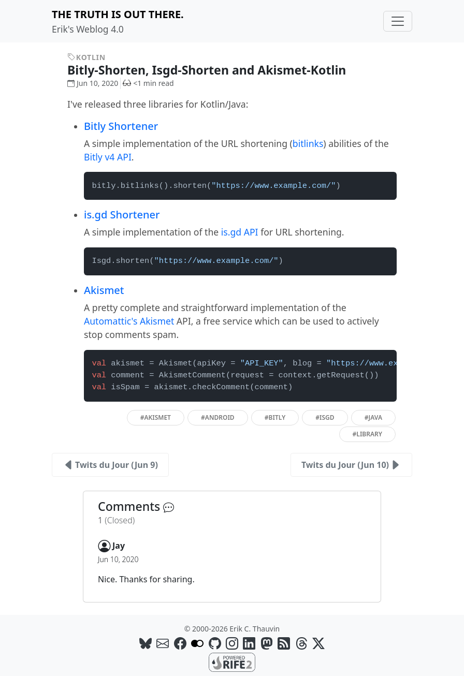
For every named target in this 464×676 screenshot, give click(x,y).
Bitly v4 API (108, 157)
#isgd (324, 417)
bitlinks (308, 143)
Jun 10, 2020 (92, 83)
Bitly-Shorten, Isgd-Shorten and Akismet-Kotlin (214, 70)
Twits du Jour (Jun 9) (110, 465)
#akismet (155, 417)
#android (218, 417)
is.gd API (239, 232)
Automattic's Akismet (129, 321)
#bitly (275, 417)
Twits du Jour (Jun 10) (351, 465)
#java (373, 417)
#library (367, 434)
